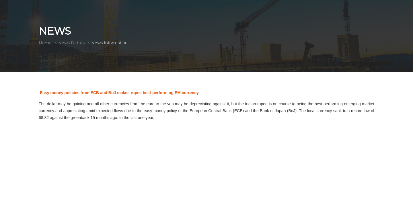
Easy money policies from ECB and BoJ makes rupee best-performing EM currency (119, 92)
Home (45, 42)
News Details (71, 42)
